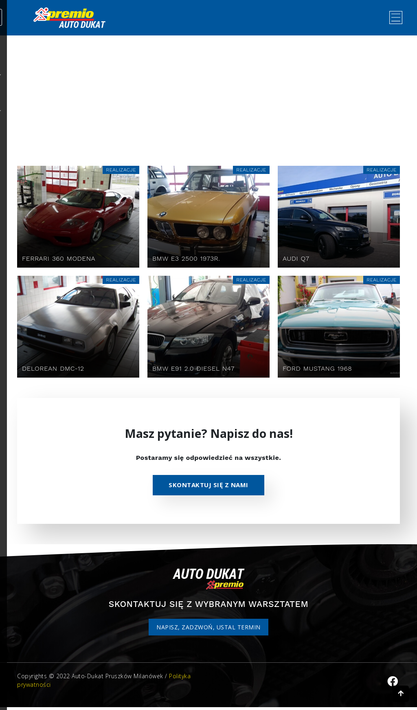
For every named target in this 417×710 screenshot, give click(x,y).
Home (185, 97)
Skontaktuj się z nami (208, 487)
